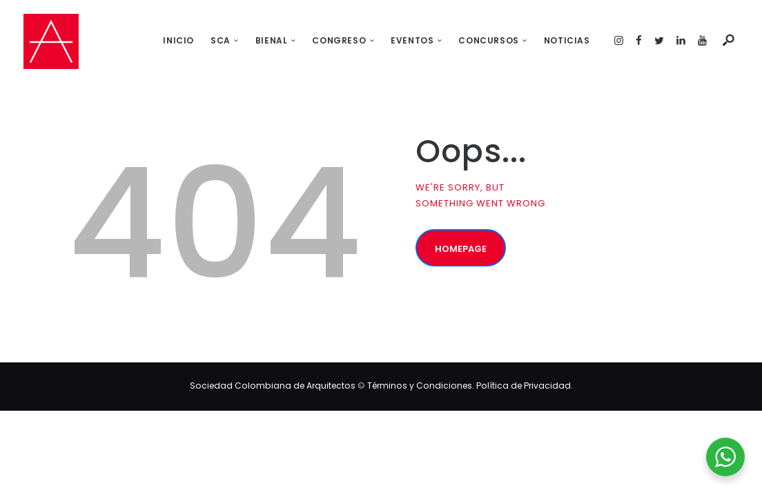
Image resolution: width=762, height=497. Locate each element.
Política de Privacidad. (524, 385)
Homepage (461, 248)
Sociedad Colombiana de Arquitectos (272, 385)
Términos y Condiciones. (421, 385)
